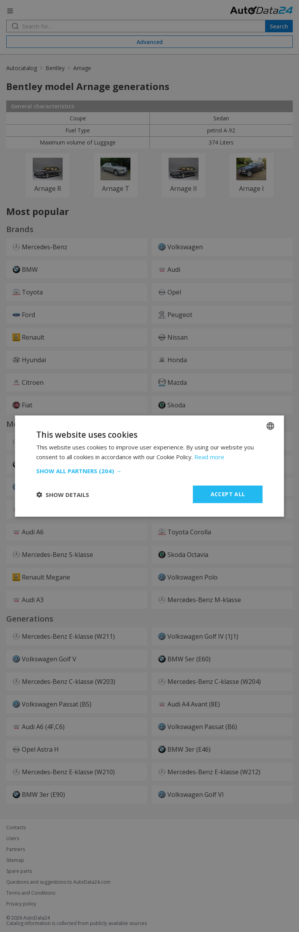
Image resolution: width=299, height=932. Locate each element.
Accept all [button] (228, 494)
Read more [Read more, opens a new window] (209, 456)
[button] (149, 470)
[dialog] (149, 466)
